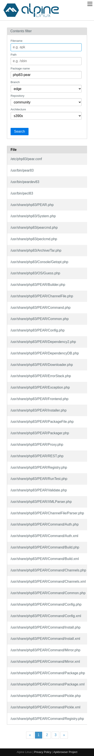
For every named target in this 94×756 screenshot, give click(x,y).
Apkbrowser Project (65, 752)
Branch (15, 82)
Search (19, 131)
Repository (17, 95)
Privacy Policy (42, 752)
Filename (16, 40)
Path (13, 54)
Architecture (18, 109)
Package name (20, 68)
